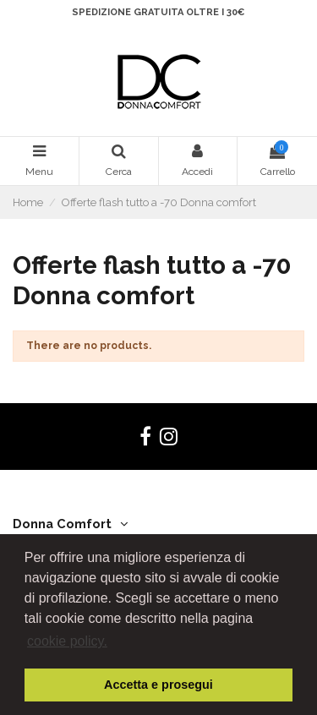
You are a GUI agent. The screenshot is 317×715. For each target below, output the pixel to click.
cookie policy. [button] (67, 641)
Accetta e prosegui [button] (158, 684)
